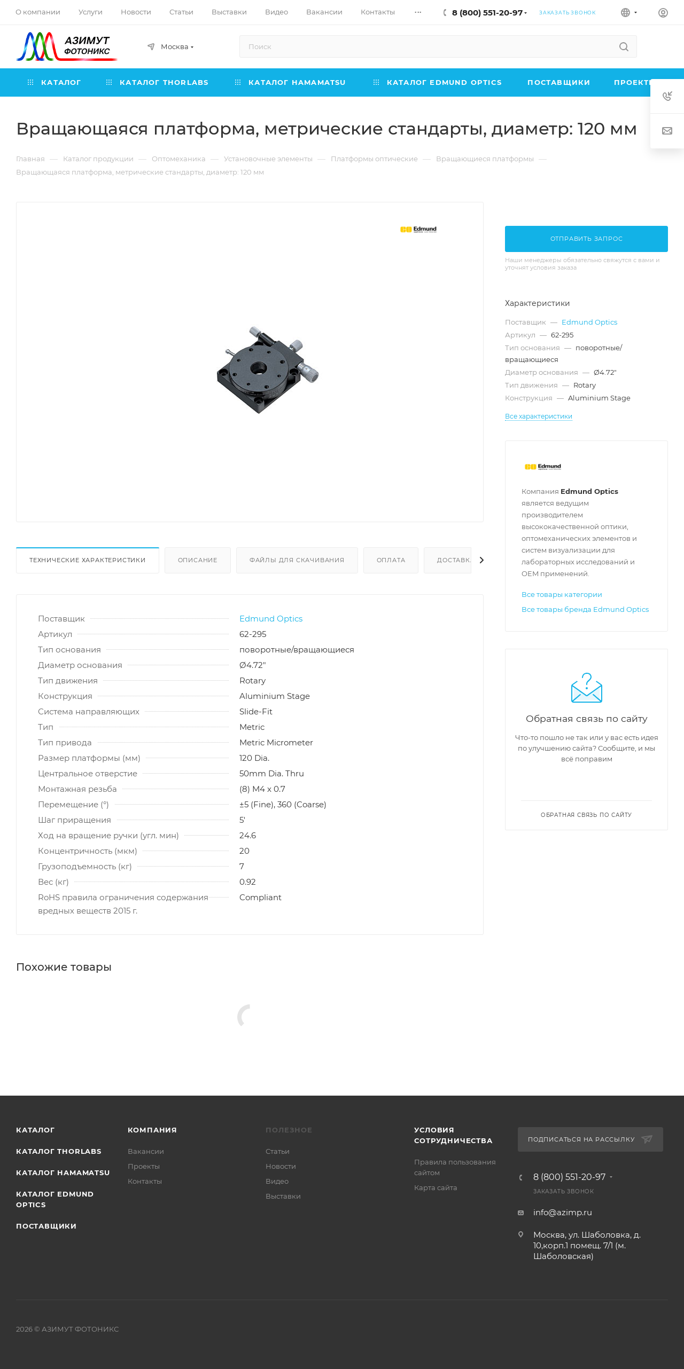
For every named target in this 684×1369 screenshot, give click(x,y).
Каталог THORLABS (59, 1151)
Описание (197, 560)
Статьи (278, 1151)
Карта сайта (435, 1187)
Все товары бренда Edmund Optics (585, 609)
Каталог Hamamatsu (63, 1172)
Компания (152, 1130)
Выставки (283, 1196)
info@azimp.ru (562, 1212)
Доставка (456, 560)
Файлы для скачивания (297, 560)
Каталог (35, 1130)
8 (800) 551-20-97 (487, 12)
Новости (281, 1166)
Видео (277, 1181)
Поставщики (46, 1226)
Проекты (144, 1166)
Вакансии (146, 1151)
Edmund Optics (270, 618)
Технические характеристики (87, 560)
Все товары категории (562, 594)
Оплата (391, 560)
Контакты (145, 1181)
